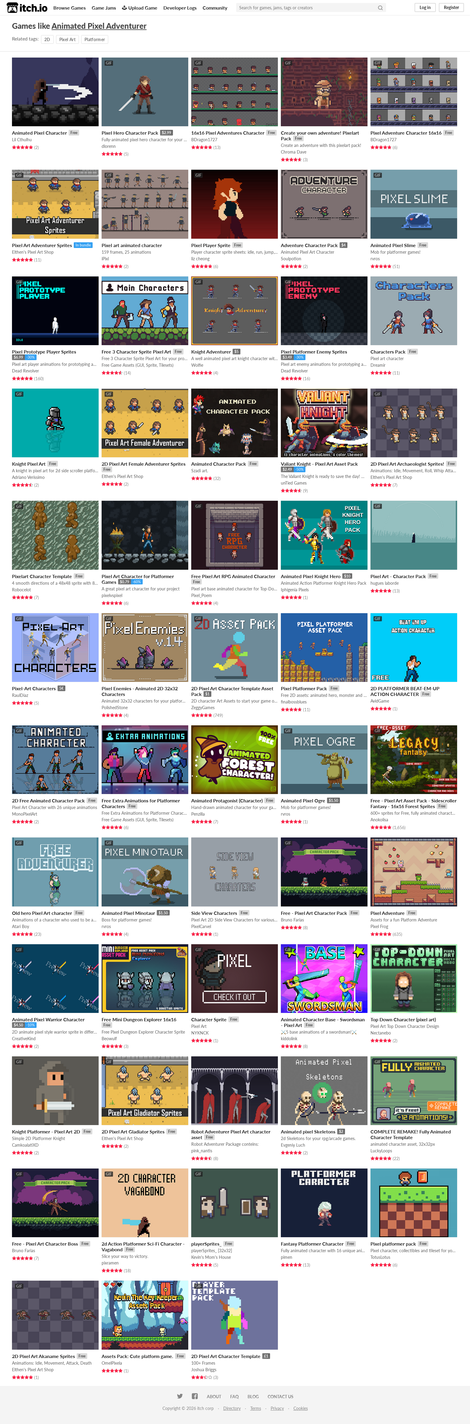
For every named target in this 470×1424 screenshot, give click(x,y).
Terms (255, 1408)
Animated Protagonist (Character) (227, 800)
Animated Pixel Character (39, 133)
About (214, 1396)
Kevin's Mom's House (211, 1257)
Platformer (95, 39)
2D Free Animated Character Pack (48, 800)
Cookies (300, 1408)
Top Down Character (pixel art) (403, 1019)
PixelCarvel (201, 926)
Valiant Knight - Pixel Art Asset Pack (319, 464)
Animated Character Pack (218, 464)
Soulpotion (291, 258)
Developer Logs (180, 7)
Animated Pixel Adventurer (99, 26)
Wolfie (197, 365)
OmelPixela (112, 1363)
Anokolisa (379, 819)
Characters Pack (388, 351)
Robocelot (21, 589)
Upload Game (139, 7)
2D (47, 39)
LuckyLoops (381, 1150)
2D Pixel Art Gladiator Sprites (133, 1131)
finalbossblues (294, 701)
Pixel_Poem (201, 595)
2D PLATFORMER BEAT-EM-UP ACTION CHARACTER (404, 691)
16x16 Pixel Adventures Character (227, 133)
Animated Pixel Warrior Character (48, 1019)
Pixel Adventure (387, 913)
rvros (375, 258)
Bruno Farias (292, 919)
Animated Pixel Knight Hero (311, 576)
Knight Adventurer (211, 351)
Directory (232, 1408)
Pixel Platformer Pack (304, 688)
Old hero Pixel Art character (42, 913)
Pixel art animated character (132, 245)
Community (215, 7)
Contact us (280, 1396)
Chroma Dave (293, 151)
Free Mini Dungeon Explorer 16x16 (139, 1019)
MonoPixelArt (24, 813)
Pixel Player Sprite (211, 245)
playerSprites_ (206, 1243)
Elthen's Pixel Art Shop (33, 252)
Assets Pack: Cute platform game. (137, 1356)
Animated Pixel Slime (393, 245)
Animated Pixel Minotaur (128, 913)
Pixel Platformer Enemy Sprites (314, 351)
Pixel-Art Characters (34, 688)
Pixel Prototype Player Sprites (44, 351)
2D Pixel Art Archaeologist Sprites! (407, 464)
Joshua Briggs (203, 1369)
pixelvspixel (112, 595)
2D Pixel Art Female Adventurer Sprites (144, 464)
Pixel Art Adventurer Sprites (42, 245)
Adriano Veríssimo (28, 477)
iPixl (105, 258)
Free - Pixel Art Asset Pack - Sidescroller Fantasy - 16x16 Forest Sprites (413, 803)
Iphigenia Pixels (295, 589)
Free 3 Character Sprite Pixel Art (136, 351)
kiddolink (289, 1038)
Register (451, 7)
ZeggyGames (203, 707)
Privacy (277, 1408)
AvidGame (379, 700)
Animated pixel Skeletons (308, 1131)
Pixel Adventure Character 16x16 (406, 133)
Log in (425, 7)
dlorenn (109, 146)
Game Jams (104, 7)
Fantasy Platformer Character (312, 1243)
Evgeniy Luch (293, 1145)
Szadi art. (199, 470)
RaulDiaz (20, 695)
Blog (253, 1396)
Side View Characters (214, 913)
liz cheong (200, 258)
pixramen (110, 1262)
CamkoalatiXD (25, 1145)
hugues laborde (384, 583)
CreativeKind (24, 1038)
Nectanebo (380, 1032)
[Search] (380, 7)
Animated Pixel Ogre (303, 800)
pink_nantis (201, 1150)
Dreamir (377, 365)
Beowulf (109, 1038)
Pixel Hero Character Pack (130, 133)
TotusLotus (380, 1257)
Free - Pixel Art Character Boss (45, 1243)
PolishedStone (115, 707)
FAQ (234, 1396)
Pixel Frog (379, 926)
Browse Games (69, 7)
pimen (286, 1257)
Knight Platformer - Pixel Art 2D (46, 1131)
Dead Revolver (25, 370)
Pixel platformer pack (393, 1243)
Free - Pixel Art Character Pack (314, 913)
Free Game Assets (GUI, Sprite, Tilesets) (138, 365)
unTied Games (294, 482)
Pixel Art (67, 39)
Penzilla (198, 813)
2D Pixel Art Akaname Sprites (43, 1356)
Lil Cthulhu (22, 139)
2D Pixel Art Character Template (225, 1356)
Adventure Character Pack (309, 245)
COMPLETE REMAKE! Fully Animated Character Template (410, 1134)
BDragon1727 (204, 139)
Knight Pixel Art (29, 464)
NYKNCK (200, 1032)
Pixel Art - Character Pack (398, 576)
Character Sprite (209, 1019)
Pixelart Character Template (42, 576)
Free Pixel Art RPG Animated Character (233, 576)
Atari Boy (20, 926)
